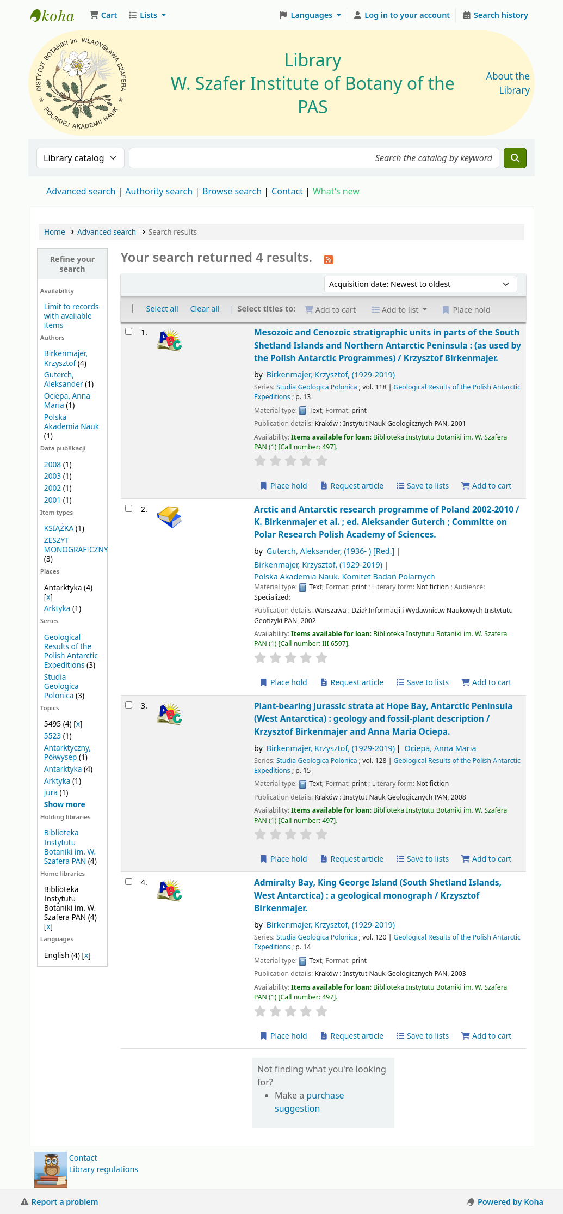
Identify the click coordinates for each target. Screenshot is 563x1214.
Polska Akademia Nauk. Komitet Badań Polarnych (344, 576)
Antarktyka (63, 769)
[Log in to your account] (402, 15)
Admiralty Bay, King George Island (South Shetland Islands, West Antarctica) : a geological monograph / (378, 895)
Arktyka (57, 608)
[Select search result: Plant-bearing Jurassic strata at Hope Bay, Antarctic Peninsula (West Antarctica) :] (128, 705)
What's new (336, 191)
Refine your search (72, 263)
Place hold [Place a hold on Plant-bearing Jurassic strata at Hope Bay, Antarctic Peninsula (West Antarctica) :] (283, 858)
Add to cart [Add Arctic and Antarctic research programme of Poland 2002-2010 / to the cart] (486, 682)
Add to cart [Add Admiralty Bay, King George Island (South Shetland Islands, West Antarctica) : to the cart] (486, 1035)
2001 (52, 500)
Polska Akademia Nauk (71, 421)
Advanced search (80, 191)
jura (51, 792)
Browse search (232, 191)
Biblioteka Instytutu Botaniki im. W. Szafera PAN (70, 846)
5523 (52, 735)
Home (54, 232)
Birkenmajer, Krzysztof (66, 358)
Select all (162, 308)
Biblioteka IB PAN (57, 15)
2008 (52, 464)
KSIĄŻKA (58, 528)
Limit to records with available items (71, 315)
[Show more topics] (64, 804)
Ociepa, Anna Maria (440, 748)
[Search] (515, 158)
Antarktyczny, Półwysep (67, 752)
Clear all (204, 308)
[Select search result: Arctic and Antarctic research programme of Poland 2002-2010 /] (128, 508)
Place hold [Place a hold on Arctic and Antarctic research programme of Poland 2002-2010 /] (283, 682)
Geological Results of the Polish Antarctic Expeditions (71, 651)
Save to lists (422, 485)
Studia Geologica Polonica (61, 686)
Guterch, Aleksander (63, 379)
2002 (52, 488)
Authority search (159, 191)
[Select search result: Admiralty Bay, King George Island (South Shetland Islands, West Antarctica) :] (128, 881)
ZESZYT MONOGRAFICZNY (76, 544)
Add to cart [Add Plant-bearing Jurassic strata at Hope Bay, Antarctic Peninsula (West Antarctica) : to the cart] (486, 858)
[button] (103, 15)
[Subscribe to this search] (328, 258)
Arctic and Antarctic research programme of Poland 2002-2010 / (386, 522)
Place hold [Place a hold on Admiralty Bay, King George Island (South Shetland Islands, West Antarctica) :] (283, 1035)
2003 (52, 476)
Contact (83, 1157)
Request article (351, 485)
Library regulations (104, 1169)
